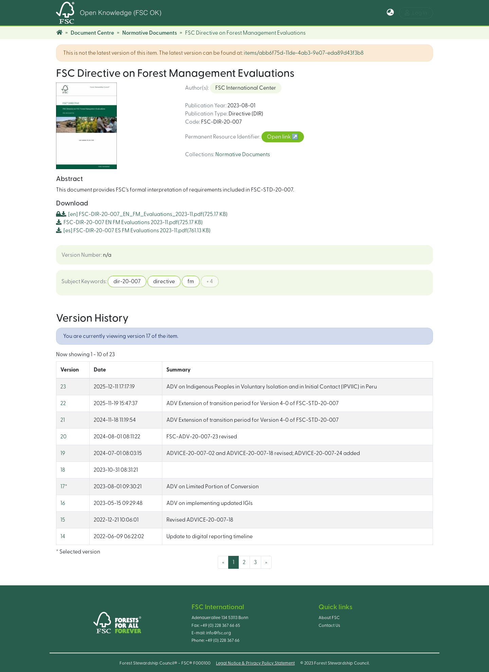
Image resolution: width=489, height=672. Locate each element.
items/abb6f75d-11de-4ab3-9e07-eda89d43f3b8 (304, 53)
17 (62, 486)
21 (62, 420)
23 (63, 386)
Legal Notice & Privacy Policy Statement (255, 663)
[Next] (266, 562)
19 (62, 453)
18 (62, 470)
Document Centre (92, 33)
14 (62, 536)
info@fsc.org (218, 633)
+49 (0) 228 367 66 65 (220, 625)
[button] (390, 13)
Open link (279, 137)
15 (62, 520)
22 (63, 403)
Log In (416, 13)
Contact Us (329, 625)
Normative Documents (149, 33)
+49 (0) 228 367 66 (222, 640)
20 (63, 436)
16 (62, 503)
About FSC (329, 618)
